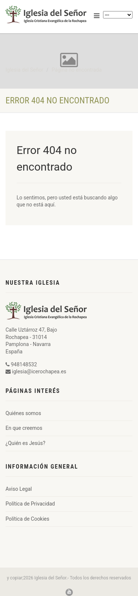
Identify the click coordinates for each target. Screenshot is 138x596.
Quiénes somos (23, 413)
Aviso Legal (19, 489)
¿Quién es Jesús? (25, 443)
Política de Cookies (27, 519)
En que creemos (24, 428)
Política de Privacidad (30, 504)
